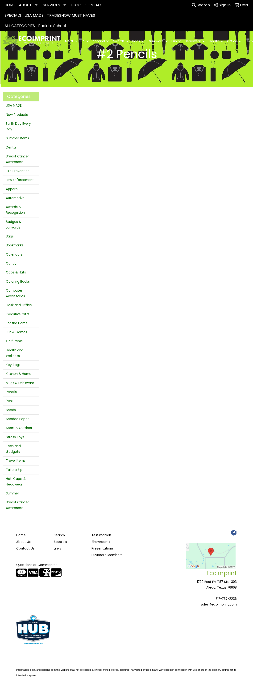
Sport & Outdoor (19, 428)
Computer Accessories (15, 293)
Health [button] (214, 41)
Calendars (14, 254)
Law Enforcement (20, 180)
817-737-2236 (226, 599)
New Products (17, 114)
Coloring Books (18, 281)
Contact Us (25, 548)
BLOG (76, 5)
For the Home (17, 323)
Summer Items (17, 138)
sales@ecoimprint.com (218, 604)
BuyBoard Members (106, 555)
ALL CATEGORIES (19, 25)
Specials (60, 542)
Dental (11, 147)
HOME (10, 5)
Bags (10, 236)
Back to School (52, 25)
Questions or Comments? (36, 565)
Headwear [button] (193, 41)
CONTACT (94, 5)
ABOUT (25, 5)
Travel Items (15, 460)
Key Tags (13, 365)
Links (57, 548)
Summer (12, 493)
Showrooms (100, 542)
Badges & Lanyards (13, 225)
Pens (9, 401)
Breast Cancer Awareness (17, 159)
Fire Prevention (17, 171)
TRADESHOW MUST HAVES (71, 15)
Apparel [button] (98, 41)
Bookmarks (14, 245)
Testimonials (101, 535)
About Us (23, 542)
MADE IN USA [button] (75, 41)
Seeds (11, 410)
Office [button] (232, 41)
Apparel (12, 189)
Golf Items (14, 341)
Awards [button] (118, 41)
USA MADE (34, 15)
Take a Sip (14, 470)
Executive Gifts (17, 314)
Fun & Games (16, 332)
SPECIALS (12, 15)
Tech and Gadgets (13, 449)
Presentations (102, 548)
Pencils (11, 392)
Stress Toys (15, 437)
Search (201, 5)
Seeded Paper (17, 419)
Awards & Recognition (15, 210)
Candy (11, 263)
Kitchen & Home (18, 374)
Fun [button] (174, 41)
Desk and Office (19, 305)
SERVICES (51, 5)
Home (21, 535)
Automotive (15, 198)
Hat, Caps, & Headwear (16, 482)
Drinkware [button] (156, 41)
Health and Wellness (14, 353)
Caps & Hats (16, 272)
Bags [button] (136, 41)
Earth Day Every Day (18, 126)
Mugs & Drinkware (20, 383)
